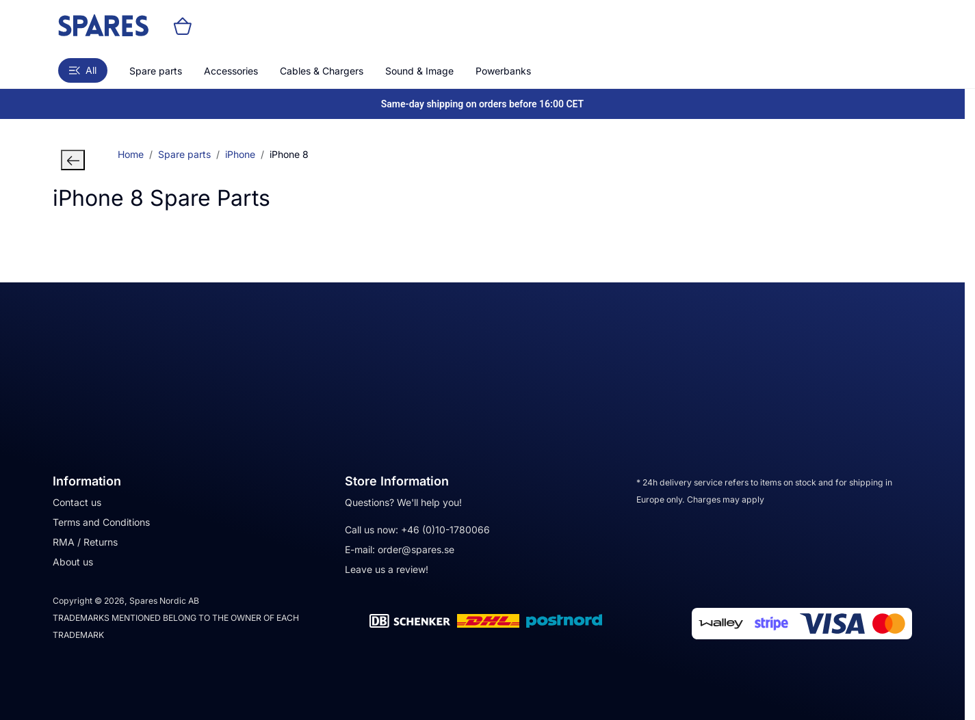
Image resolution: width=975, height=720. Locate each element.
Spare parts (155, 71)
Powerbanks (503, 71)
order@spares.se (416, 549)
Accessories (231, 71)
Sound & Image (419, 71)
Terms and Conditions (101, 522)
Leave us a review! (386, 569)
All (82, 70)
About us (73, 562)
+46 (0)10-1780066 (445, 529)
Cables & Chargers (321, 71)
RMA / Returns (85, 542)
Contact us (77, 502)
